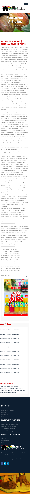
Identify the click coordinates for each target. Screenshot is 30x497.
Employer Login (5, 416)
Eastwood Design (19, 484)
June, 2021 (3, 386)
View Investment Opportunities (8, 426)
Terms (9, 487)
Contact (21, 487)
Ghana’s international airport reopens (10, 377)
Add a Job (3, 412)
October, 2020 (13, 388)
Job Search (4, 438)
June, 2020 (19, 390)
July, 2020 (13, 390)
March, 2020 (12, 392)
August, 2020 (6, 390)
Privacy (14, 487)
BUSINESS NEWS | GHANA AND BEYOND (9, 329)
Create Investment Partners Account (10, 424)
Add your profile (5, 440)
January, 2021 (17, 386)
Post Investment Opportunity (8, 428)
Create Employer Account (7, 410)
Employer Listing (5, 414)
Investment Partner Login (7, 431)
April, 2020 (6, 392)
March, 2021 (10, 386)
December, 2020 (4, 388)
